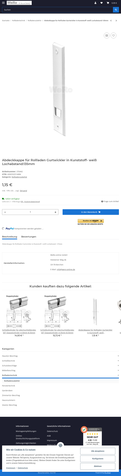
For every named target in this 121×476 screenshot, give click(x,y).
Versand (23, 190)
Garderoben (7, 390)
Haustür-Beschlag (10, 356)
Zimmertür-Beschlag (11, 395)
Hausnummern (8, 400)
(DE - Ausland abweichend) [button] (30, 201)
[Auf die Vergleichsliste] (107, 35)
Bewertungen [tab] (28, 236)
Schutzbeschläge (9, 365)
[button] (95, 2)
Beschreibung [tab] (9, 236)
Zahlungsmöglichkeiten (26, 443)
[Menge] (30, 212)
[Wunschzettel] (101, 2)
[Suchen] (57, 10)
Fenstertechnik (8, 385)
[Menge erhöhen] (55, 212)
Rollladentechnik (9, 375)
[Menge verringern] (5, 212)
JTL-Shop (107, 473)
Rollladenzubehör (19, 177)
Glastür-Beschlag (9, 405)
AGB (49, 436)
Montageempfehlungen (26, 431)
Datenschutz (52, 431)
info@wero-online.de (66, 269)
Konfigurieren (97, 459)
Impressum (52, 440)
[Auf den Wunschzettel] (113, 35)
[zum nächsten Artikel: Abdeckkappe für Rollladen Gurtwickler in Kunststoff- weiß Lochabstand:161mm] (116, 20)
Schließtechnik (8, 361)
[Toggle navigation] (3, 1)
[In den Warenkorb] (4, 29)
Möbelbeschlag (8, 370)
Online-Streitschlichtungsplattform (28, 437)
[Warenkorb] (112, 2)
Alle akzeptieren (97, 451)
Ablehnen (97, 466)
